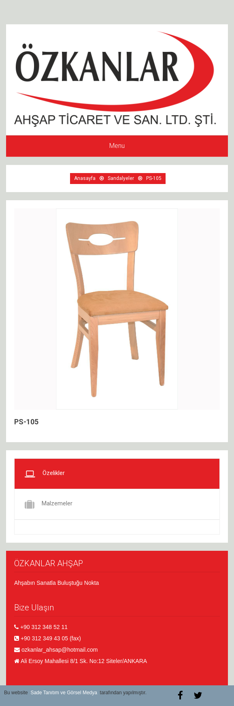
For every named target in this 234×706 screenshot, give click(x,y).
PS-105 (154, 178)
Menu (117, 146)
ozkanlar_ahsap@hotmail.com (59, 649)
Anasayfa (85, 178)
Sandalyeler (121, 178)
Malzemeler (48, 504)
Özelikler (45, 474)
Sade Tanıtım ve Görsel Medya (63, 692)
